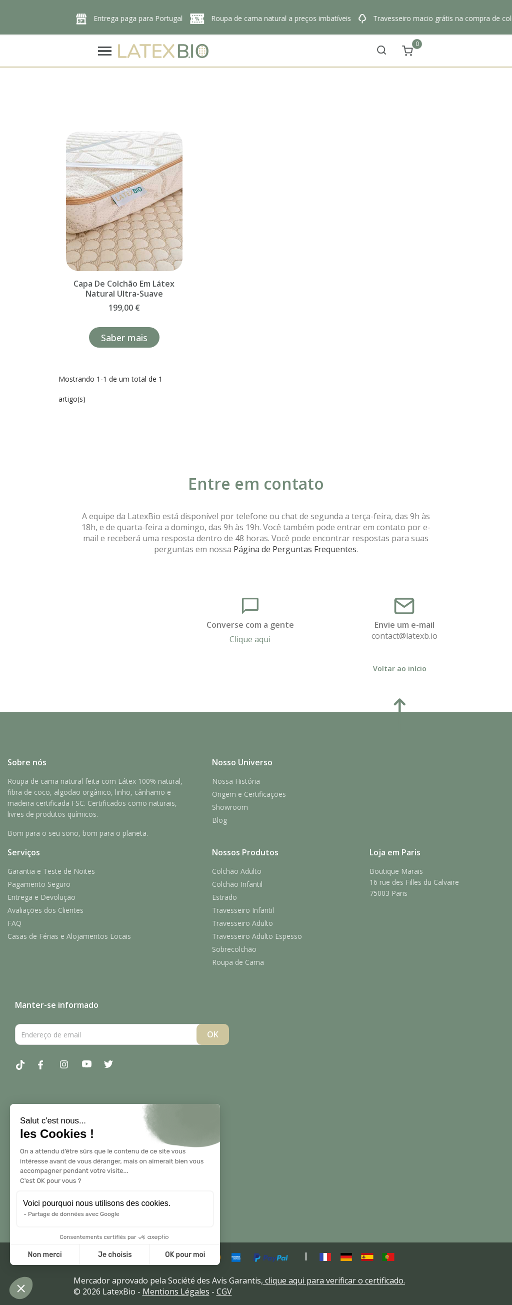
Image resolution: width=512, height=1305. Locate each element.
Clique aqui (250, 639)
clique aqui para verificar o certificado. (335, 1280)
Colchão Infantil (237, 884)
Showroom (230, 807)
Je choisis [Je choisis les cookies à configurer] (115, 1254)
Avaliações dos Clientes (46, 910)
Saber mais (124, 338)
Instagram (70, 1070)
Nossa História (236, 781)
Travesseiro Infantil (243, 910)
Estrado (224, 897)
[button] (21, 1288)
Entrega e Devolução (42, 897)
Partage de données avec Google (74, 1213)
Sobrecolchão (234, 949)
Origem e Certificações (249, 794)
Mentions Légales (176, 1291)
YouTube (92, 1070)
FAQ (15, 923)
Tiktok (26, 1070)
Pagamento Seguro (39, 884)
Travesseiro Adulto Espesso (257, 936)
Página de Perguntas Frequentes (295, 549)
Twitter (114, 1070)
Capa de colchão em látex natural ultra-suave (124, 288)
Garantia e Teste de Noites (51, 871)
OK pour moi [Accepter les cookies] (185, 1254)
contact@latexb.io (405, 635)
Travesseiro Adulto (242, 923)
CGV (224, 1291)
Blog (219, 820)
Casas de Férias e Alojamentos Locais (69, 936)
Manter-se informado (56, 1005)
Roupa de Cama (238, 962)
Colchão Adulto (237, 871)
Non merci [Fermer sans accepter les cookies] (45, 1254)
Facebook (48, 1070)
